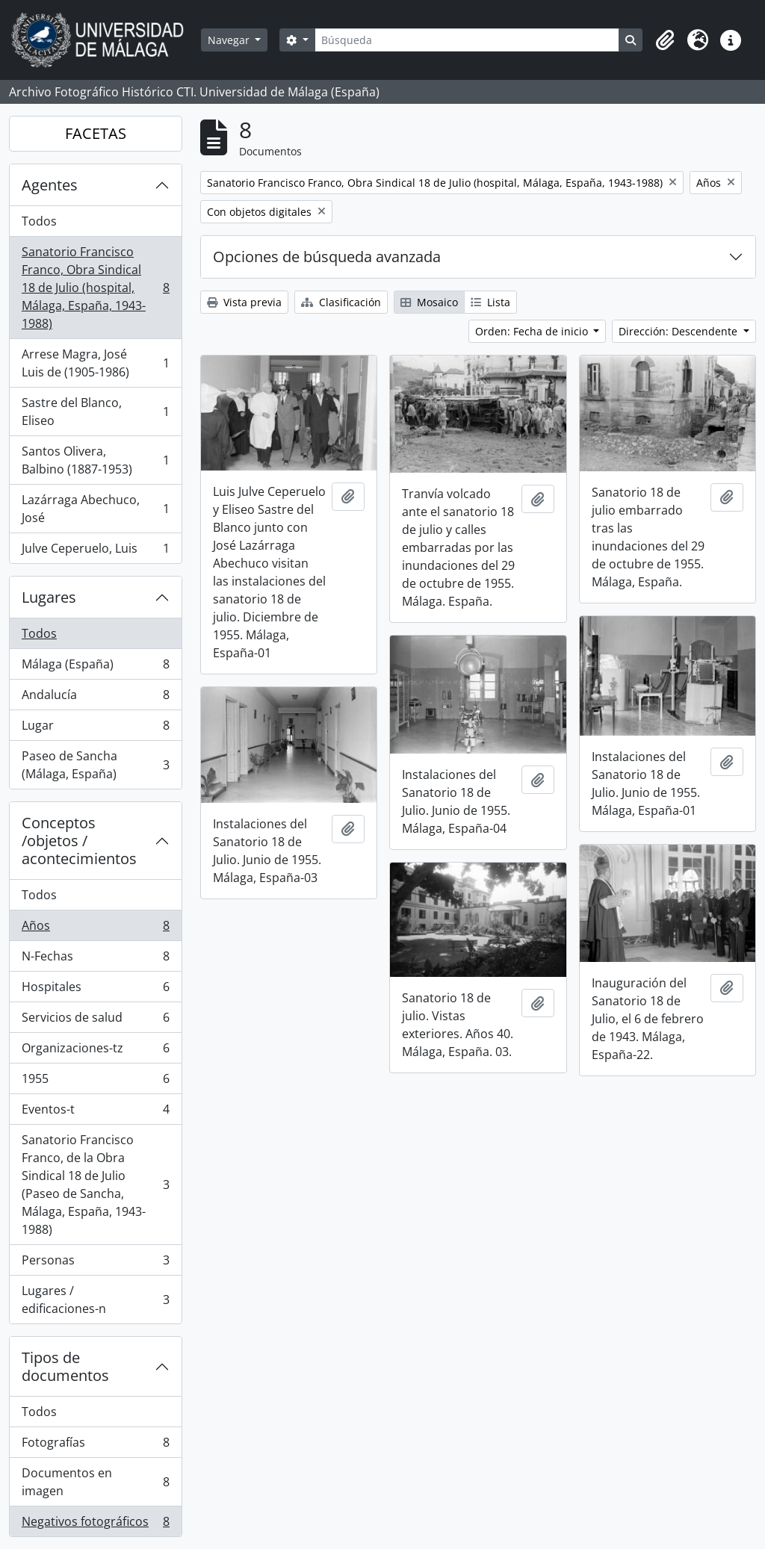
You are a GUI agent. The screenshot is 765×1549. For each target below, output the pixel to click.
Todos (39, 221)
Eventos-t (95, 1112)
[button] (664, 40)
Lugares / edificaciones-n (95, 1299)
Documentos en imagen (95, 1482)
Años (95, 928)
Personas (95, 1263)
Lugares (49, 597)
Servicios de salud (95, 1020)
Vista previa (244, 302)
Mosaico (429, 302)
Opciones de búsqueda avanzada (327, 256)
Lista (490, 302)
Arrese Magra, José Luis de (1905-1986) (95, 363)
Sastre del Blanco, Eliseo (95, 411)
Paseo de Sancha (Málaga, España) (95, 765)
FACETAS (95, 133)
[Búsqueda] (467, 40)
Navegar (230, 40)
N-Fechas (95, 959)
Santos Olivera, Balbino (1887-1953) (95, 460)
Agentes (50, 185)
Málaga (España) (95, 667)
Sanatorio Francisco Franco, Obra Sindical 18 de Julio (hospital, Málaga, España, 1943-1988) (95, 287)
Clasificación (341, 302)
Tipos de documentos (65, 1366)
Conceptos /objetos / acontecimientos (79, 841)
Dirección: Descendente (679, 331)
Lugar (95, 728)
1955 (95, 1082)
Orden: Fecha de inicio (533, 331)
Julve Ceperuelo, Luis (95, 551)
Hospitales (95, 990)
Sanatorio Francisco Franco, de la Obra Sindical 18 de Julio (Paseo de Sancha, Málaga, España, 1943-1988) (95, 1185)
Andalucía (95, 698)
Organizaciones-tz (95, 1051)
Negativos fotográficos (95, 1524)
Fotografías (95, 1445)
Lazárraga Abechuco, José (95, 508)
